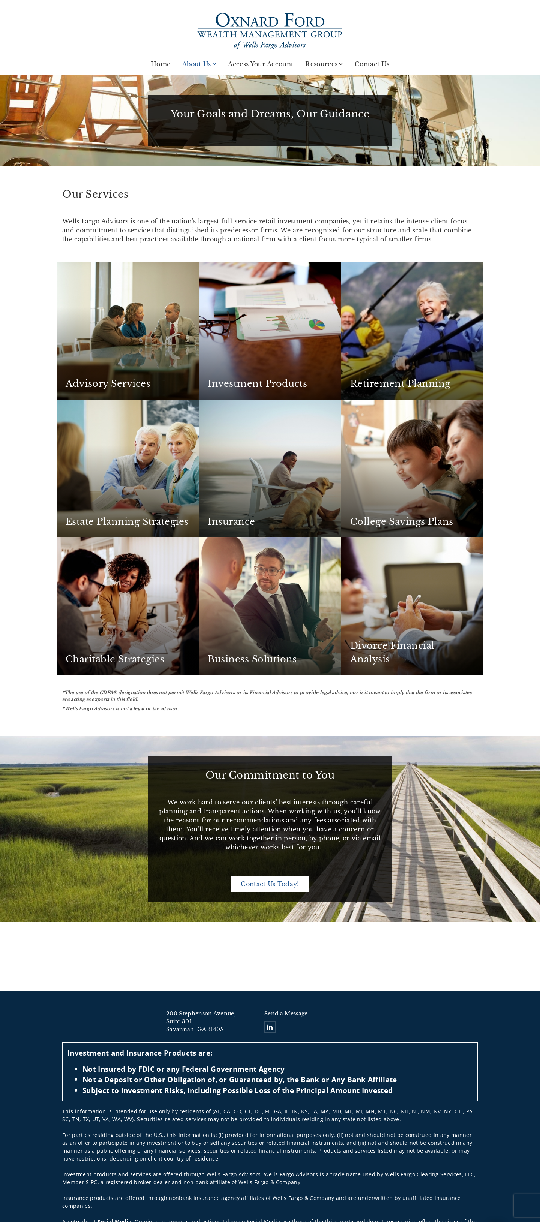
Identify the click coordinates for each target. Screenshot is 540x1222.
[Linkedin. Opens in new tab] (270, 1027)
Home (160, 64)
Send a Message (286, 1013)
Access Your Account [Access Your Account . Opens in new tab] (260, 64)
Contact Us (372, 64)
